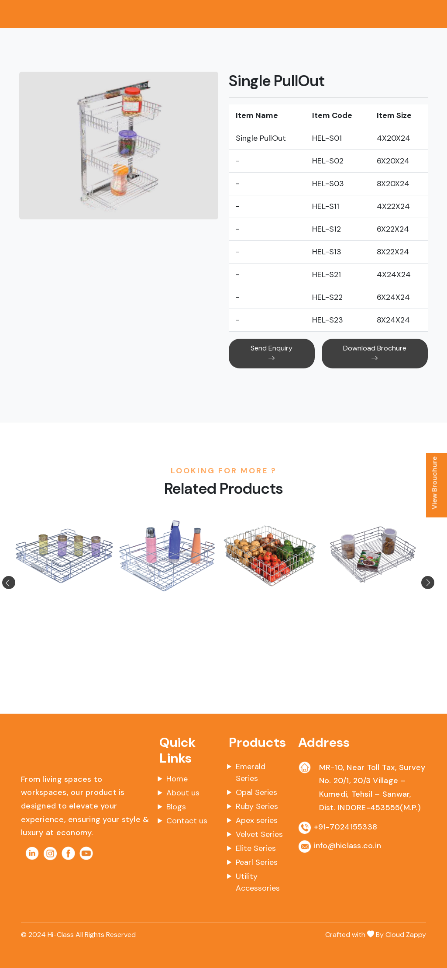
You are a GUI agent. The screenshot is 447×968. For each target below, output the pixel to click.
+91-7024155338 (346, 827)
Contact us (186, 820)
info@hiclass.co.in (348, 845)
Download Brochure (374, 353)
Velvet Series (259, 834)
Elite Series (256, 848)
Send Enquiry (271, 353)
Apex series (257, 820)
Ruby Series (257, 806)
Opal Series (256, 792)
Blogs (176, 806)
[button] (19, 582)
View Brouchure (434, 483)
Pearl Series (257, 862)
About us (182, 793)
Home (177, 779)
